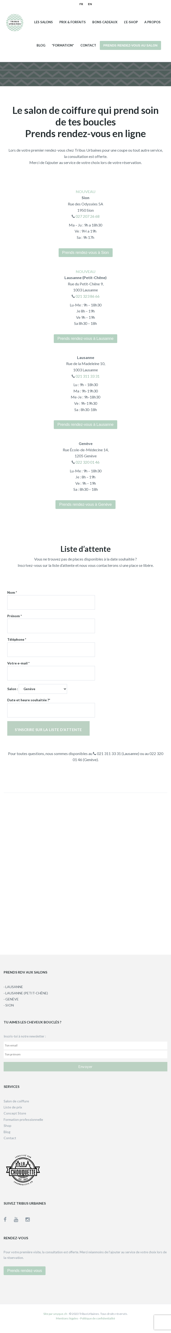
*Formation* (63, 45)
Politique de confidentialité (97, 1318)
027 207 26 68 (87, 216)
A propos (152, 22)
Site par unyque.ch (55, 1314)
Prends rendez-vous (24, 1271)
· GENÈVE (11, 999)
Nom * (51, 597)
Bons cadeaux (104, 22)
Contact (88, 45)
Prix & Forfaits (72, 22)
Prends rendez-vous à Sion (85, 252)
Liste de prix (13, 1107)
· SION (9, 1005)
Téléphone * (51, 644)
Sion (85, 197)
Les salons (43, 22)
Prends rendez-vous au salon (130, 45)
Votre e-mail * (51, 668)
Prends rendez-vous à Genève (85, 504)
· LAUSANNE (13, 987)
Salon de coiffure (16, 1101)
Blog (41, 45)
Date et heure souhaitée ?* (51, 705)
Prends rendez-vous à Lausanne (85, 338)
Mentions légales (67, 1318)
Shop (7, 1125)
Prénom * (51, 621)
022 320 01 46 (87, 462)
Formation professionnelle (23, 1119)
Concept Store (15, 1113)
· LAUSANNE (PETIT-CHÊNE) (26, 993)
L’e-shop (131, 22)
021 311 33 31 (87, 376)
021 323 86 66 (87, 296)
